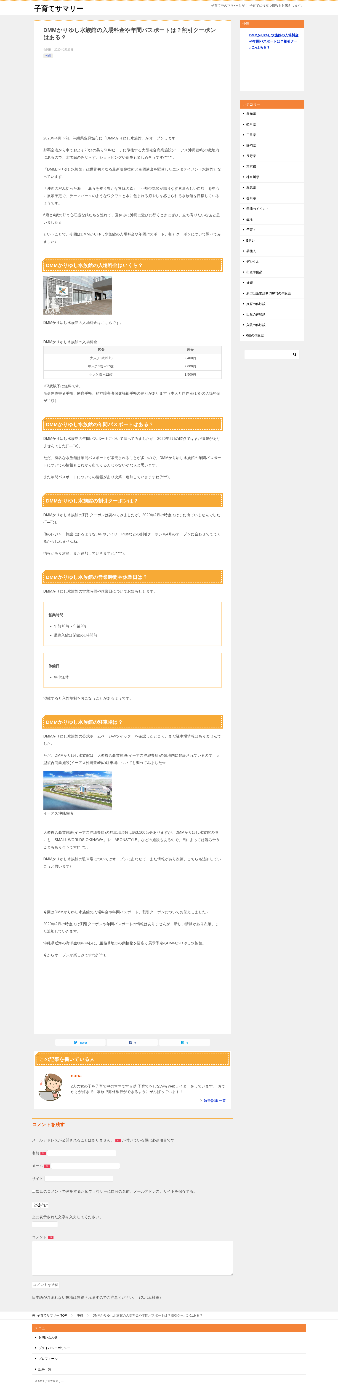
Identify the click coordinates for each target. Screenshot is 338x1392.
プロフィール (48, 1358)
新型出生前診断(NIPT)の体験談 (268, 293)
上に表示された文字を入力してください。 (67, 1217)
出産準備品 (254, 272)
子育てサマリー (58, 8)
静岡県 (251, 145)
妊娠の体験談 (256, 303)
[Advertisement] (132, 93)
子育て (251, 230)
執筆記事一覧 (215, 1100)
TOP (52, 1315)
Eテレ (250, 240)
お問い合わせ (48, 1337)
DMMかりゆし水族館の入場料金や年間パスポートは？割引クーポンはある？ (274, 41)
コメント (43, 1237)
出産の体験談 (256, 314)
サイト (37, 1178)
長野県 (251, 156)
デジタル (252, 261)
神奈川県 (252, 177)
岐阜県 (251, 124)
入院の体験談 (256, 325)
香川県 (251, 198)
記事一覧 (44, 1369)
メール (41, 1166)
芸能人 (251, 251)
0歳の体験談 (255, 335)
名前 (39, 1153)
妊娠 (249, 282)
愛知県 (251, 113)
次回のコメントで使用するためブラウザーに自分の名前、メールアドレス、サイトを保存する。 (116, 1191)
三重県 (251, 134)
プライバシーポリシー (54, 1348)
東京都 (251, 166)
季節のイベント (257, 208)
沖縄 (48, 55)
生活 (249, 219)
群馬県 (251, 187)
